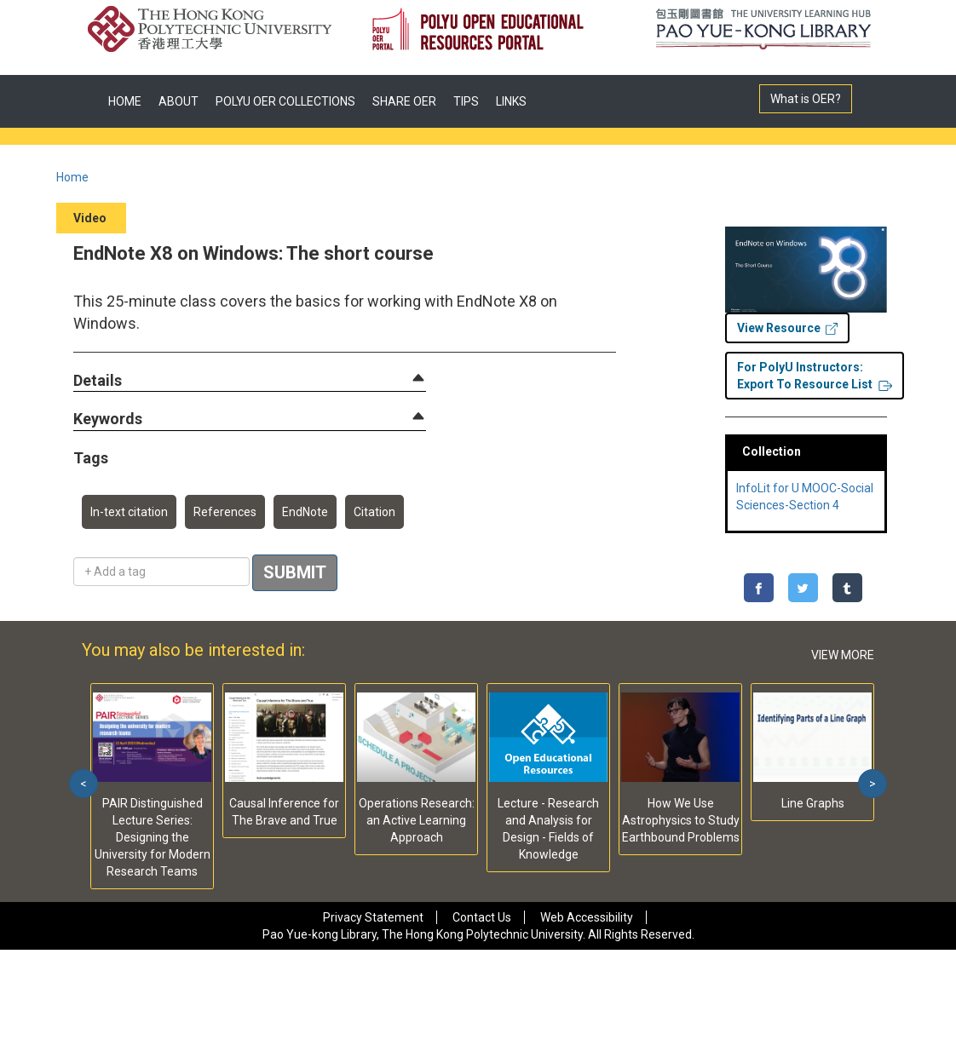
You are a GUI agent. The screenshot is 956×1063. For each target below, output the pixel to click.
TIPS (466, 101)
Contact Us (481, 917)
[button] (97, 381)
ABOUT (178, 101)
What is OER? (805, 99)
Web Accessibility (586, 917)
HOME (124, 101)
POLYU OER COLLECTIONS (285, 101)
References (224, 512)
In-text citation (129, 512)
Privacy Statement (373, 917)
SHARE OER (404, 101)
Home (72, 177)
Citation (374, 512)
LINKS (511, 101)
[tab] (250, 381)
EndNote (305, 512)
